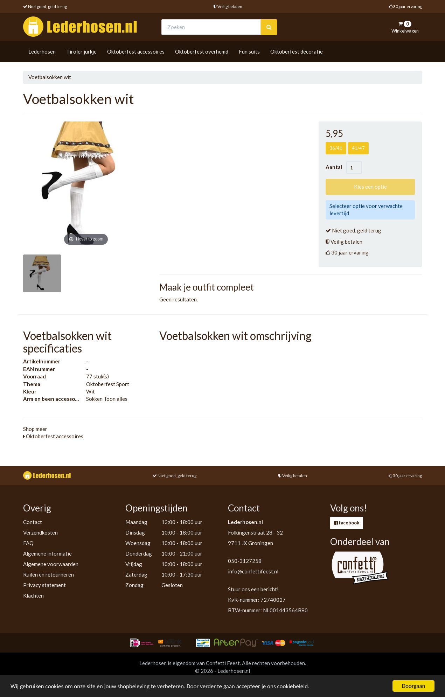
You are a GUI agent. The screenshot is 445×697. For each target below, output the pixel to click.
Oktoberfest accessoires (136, 51)
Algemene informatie (47, 553)
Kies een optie (370, 186)
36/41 (335, 148)
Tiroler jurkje (81, 51)
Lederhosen (42, 51)
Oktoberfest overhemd (201, 51)
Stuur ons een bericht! (253, 589)
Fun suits (249, 51)
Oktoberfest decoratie (296, 51)
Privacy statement (44, 585)
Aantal (336, 167)
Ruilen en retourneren (48, 574)
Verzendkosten (40, 532)
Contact (32, 522)
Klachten (33, 595)
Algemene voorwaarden (50, 564)
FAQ (28, 543)
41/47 (358, 148)
